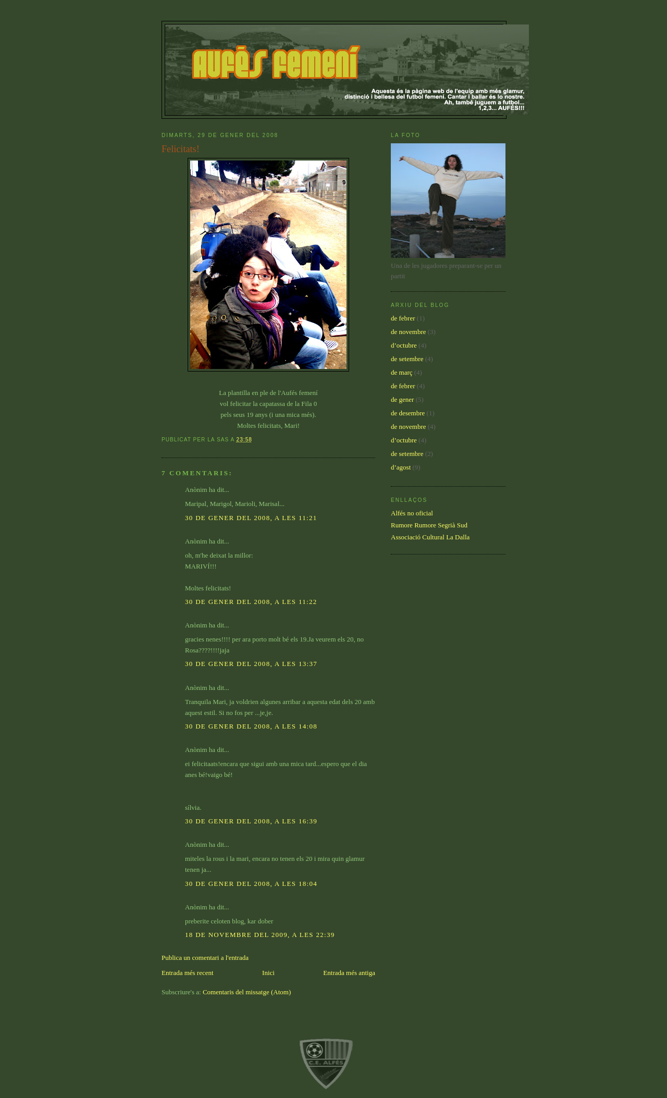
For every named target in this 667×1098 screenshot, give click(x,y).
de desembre (408, 413)
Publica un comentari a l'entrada (205, 957)
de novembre (408, 332)
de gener (402, 399)
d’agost (401, 467)
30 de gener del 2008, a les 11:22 (251, 602)
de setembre (407, 359)
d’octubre (404, 345)
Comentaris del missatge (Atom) (247, 992)
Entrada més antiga (349, 973)
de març (402, 372)
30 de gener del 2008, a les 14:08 (251, 726)
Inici (268, 973)
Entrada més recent (188, 973)
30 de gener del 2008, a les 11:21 (251, 518)
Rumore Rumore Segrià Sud (429, 525)
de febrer (403, 318)
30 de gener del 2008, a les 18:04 (251, 883)
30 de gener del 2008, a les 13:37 (251, 664)
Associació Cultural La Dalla (430, 537)
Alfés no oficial (412, 513)
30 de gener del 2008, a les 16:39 (251, 821)
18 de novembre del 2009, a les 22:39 (260, 935)
